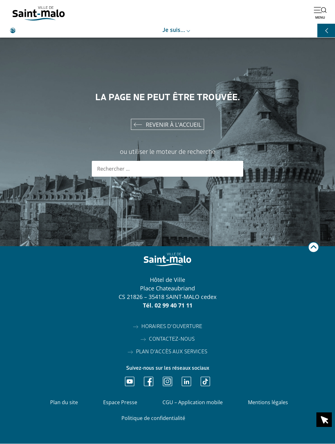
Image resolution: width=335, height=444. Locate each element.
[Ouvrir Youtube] (129, 381)
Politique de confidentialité (153, 418)
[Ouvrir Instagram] (167, 381)
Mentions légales (268, 402)
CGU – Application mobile (192, 402)
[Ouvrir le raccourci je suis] (167, 31)
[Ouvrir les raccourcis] (326, 30)
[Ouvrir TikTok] (205, 381)
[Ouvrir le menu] (320, 13)
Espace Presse (120, 402)
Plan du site (64, 402)
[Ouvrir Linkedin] (186, 381)
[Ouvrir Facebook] (148, 381)
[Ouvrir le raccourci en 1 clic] (324, 419)
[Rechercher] (235, 169)
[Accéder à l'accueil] (39, 13)
